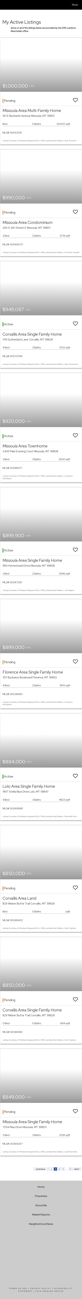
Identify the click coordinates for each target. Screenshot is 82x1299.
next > (77, 1169)
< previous (39, 1169)
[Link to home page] (5, 5)
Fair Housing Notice (50, 1291)
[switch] (75, 98)
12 (70, 1169)
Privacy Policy (40, 1288)
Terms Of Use (18, 1288)
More (75, 4)
